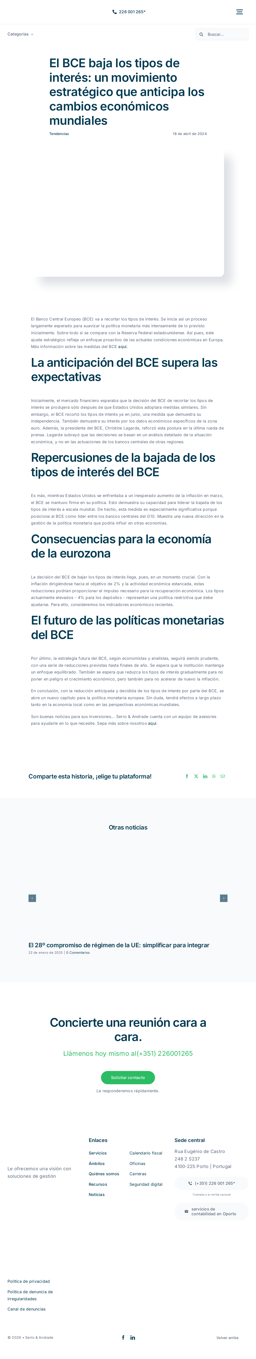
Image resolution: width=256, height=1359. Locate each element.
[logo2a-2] (28, 8)
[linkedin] (132, 1337)
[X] (196, 776)
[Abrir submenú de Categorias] (31, 34)
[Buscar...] (222, 34)
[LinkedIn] (205, 776)
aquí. (123, 346)
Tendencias (59, 134)
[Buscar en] (202, 34)
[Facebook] (187, 776)
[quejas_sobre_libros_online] (33, 1186)
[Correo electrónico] (222, 776)
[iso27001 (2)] (36, 1212)
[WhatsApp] (214, 776)
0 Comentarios (78, 952)
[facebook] (123, 1337)
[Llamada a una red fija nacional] (211, 1183)
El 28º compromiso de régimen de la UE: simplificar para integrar (119, 945)
